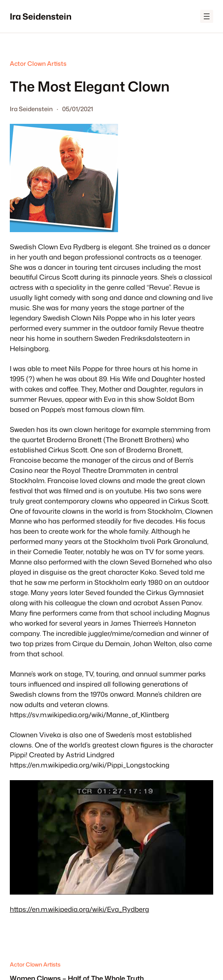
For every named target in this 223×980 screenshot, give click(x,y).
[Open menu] (206, 16)
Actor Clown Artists (38, 63)
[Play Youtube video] (111, 837)
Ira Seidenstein (40, 16)
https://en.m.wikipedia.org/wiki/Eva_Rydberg (79, 909)
